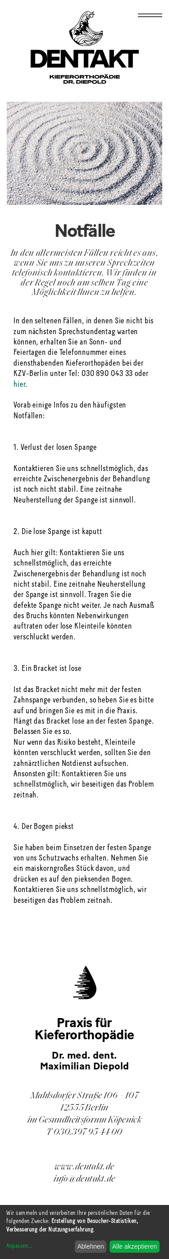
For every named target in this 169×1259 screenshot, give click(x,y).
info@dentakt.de (84, 1179)
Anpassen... (19, 1246)
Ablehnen (90, 1246)
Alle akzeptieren (134, 1246)
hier (19, 384)
